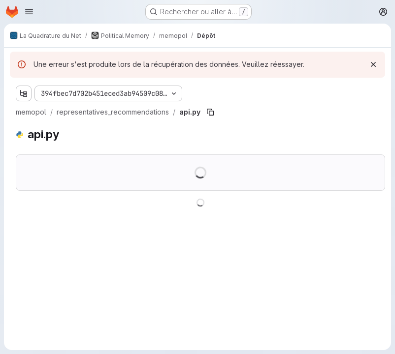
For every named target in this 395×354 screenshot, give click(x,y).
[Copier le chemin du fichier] (210, 112)
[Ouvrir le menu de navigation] (29, 12)
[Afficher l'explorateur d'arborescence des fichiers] (24, 93)
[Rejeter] (373, 64)
